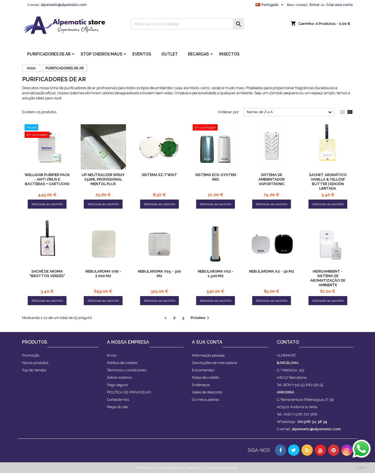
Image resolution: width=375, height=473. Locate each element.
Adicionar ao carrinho (47, 204)
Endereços (201, 385)
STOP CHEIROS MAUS (101, 54)
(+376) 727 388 (304, 414)
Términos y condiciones (126, 370)
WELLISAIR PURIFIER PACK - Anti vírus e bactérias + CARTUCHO (47, 179)
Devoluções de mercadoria (214, 363)
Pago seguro (117, 385)
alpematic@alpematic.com (64, 5)
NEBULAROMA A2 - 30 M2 (271, 271)
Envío (111, 355)
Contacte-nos (118, 399)
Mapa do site (117, 407)
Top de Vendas (34, 370)
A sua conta (207, 342)
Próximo (201, 317)
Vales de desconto (207, 392)
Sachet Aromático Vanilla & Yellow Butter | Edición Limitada (328, 182)
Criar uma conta (339, 5)
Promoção (30, 355)
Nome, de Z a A (290, 112)
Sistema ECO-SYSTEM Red (215, 177)
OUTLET (169, 54)
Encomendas (203, 370)
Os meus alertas (205, 399)
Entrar (315, 5)
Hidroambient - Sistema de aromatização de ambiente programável (327, 280)
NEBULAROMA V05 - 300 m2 (159, 273)
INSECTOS (229, 54)
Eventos (141, 54)
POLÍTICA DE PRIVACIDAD (129, 392)
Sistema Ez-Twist (159, 175)
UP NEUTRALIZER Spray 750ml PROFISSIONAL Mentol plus (103, 179)
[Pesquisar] (187, 23)
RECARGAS (198, 54)
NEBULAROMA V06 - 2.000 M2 (103, 273)
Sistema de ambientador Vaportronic (271, 179)
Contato (288, 342)
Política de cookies (122, 363)
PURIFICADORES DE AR (48, 54)
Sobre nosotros (119, 377)
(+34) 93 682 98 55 (307, 385)
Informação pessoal (208, 355)
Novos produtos (35, 363)
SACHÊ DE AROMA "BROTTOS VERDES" (47, 273)
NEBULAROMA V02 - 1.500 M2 (215, 273)
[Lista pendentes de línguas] (270, 5)
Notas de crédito (205, 377)
